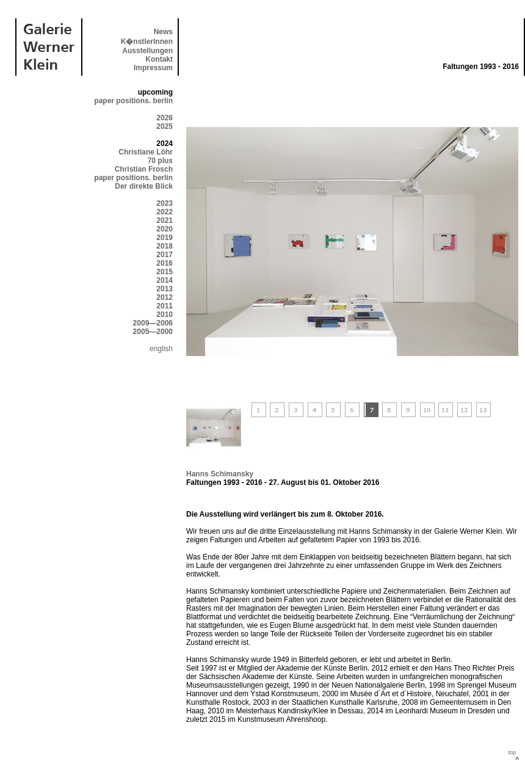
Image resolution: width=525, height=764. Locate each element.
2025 (164, 126)
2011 (164, 306)
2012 (164, 297)
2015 (164, 271)
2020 (164, 229)
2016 (164, 263)
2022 (164, 212)
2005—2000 (153, 331)
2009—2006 (153, 323)
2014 (164, 280)
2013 (164, 289)
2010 (164, 314)
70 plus (160, 160)
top (512, 752)
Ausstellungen (147, 50)
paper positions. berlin (133, 100)
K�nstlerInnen (147, 41)
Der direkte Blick (144, 186)
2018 (164, 246)
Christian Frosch (144, 169)
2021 (164, 220)
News (163, 31)
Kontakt (159, 59)
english (161, 348)
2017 (164, 254)
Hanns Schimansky (219, 474)
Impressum (153, 68)
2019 (164, 237)
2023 (164, 203)
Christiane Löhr (145, 152)
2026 (164, 118)
